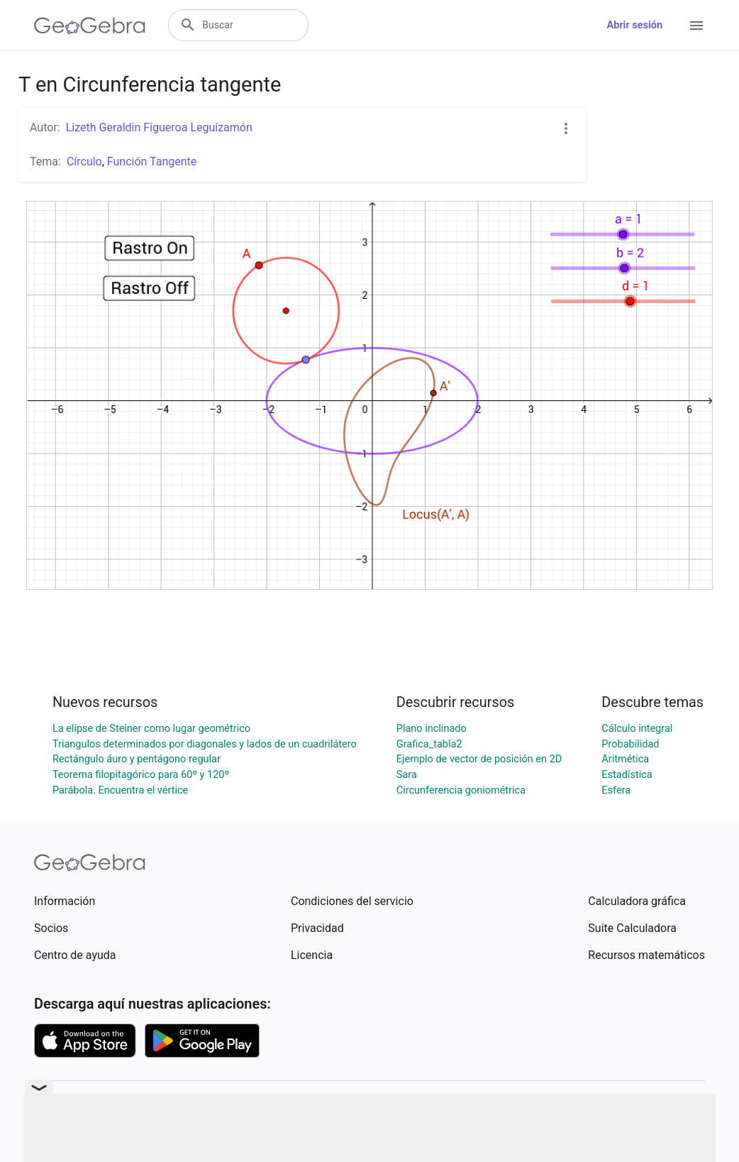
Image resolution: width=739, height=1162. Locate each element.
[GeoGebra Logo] (89, 25)
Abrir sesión (634, 25)
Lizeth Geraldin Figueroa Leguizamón (159, 127)
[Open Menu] (696, 25)
